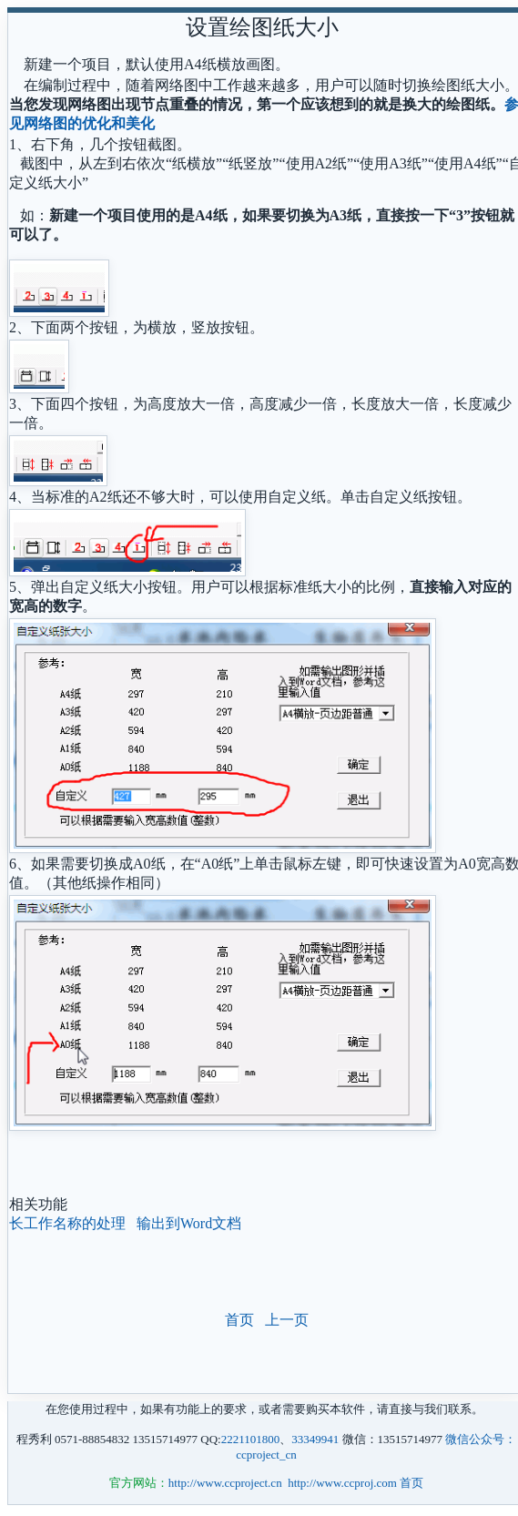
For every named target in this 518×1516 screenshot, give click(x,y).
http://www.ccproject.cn (225, 1483)
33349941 (315, 1439)
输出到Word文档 (189, 1223)
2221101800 (250, 1439)
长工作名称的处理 (67, 1223)
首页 (239, 1320)
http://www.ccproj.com (342, 1483)
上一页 (287, 1320)
